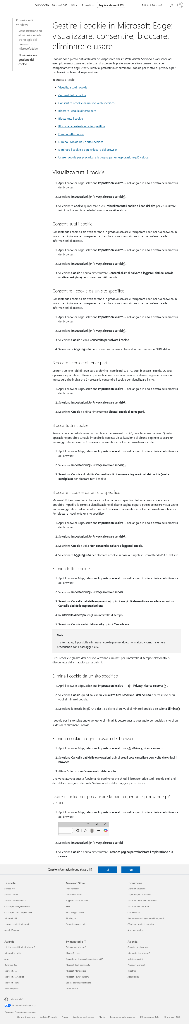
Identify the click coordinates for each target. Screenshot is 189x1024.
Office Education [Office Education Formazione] (135, 912)
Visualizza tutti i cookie (72, 87)
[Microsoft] (17, 5)
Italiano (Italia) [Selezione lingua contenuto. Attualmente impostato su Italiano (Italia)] (16, 999)
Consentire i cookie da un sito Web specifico (86, 103)
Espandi (86, 5)
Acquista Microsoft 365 (111, 5)
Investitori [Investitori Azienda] (132, 970)
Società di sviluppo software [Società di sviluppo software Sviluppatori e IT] (78, 982)
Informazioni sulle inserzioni (122, 1016)
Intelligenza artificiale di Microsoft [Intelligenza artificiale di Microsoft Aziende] (19, 947)
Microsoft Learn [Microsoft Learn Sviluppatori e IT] (73, 953)
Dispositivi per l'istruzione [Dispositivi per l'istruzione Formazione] (139, 894)
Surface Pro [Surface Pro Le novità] (9, 888)
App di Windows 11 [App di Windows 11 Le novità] (13, 930)
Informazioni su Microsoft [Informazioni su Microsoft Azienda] (139, 953)
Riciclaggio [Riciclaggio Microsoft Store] (71, 918)
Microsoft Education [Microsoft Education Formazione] (136, 888)
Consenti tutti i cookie (72, 95)
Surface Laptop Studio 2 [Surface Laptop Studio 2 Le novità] (15, 900)
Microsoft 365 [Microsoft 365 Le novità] (10, 918)
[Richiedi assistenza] (171, 5)
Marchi (102, 1016)
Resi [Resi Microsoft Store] (68, 906)
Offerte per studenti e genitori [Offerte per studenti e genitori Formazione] (141, 924)
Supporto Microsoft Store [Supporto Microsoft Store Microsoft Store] (77, 900)
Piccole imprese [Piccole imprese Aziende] (11, 988)
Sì (107, 869)
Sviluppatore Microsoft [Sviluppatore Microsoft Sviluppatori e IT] (76, 947)
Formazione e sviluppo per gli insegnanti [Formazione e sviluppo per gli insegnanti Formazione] (146, 918)
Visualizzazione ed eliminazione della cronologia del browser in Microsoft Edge (30, 39)
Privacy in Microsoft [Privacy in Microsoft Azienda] (136, 964)
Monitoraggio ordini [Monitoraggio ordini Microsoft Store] (75, 912)
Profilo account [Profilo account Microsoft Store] (72, 888)
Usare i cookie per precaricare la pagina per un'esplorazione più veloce (103, 157)
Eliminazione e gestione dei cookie (27, 59)
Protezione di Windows (24, 22)
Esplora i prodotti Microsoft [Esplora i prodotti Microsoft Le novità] (16, 924)
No (131, 869)
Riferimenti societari (25, 1016)
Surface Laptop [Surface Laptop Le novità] (11, 894)
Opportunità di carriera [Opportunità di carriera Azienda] (138, 947)
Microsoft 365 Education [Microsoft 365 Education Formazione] (138, 906)
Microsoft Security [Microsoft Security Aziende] (12, 953)
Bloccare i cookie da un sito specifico (81, 126)
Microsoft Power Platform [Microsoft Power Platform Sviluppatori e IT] (77, 976)
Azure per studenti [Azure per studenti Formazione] (136, 930)
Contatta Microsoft (48, 1016)
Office (74, 5)
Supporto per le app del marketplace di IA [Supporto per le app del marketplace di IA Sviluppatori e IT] (84, 959)
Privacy (65, 1016)
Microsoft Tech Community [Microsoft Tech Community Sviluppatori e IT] (78, 964)
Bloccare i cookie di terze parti (77, 111)
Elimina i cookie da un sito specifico (80, 142)
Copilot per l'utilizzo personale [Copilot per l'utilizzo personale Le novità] (18, 912)
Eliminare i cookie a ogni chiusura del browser (87, 149)
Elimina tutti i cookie (71, 134)
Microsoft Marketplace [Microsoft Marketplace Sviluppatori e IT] (76, 970)
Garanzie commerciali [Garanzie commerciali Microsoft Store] (75, 924)
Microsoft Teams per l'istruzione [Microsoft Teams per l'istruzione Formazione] (142, 900)
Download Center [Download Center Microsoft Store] (74, 894)
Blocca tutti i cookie (70, 118)
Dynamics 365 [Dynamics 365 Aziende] (10, 964)
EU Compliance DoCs (149, 1016)
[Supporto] (41, 5)
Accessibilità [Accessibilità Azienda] (133, 976)
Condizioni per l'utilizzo (83, 1016)
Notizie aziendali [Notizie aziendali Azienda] (135, 959)
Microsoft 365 (59, 5)
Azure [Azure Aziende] (7, 959)
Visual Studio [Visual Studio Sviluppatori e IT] (72, 988)
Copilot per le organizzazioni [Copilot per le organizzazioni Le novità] (17, 906)
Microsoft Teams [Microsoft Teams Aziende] (11, 982)
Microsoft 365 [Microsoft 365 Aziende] (10, 970)
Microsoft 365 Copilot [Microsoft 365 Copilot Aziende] (14, 976)
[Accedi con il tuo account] (180, 5)
